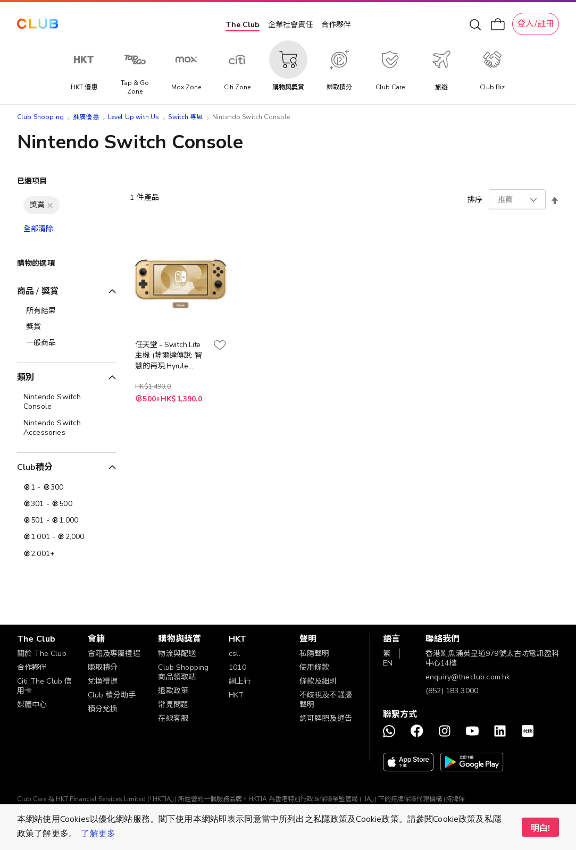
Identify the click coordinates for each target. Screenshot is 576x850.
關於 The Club (41, 654)
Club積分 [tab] (35, 467)
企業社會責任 (290, 25)
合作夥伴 (336, 25)
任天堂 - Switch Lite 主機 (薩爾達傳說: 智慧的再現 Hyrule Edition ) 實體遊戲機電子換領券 (171, 356)
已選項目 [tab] (32, 181)
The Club (243, 25)
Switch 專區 (185, 117)
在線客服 (173, 718)
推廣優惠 (86, 117)
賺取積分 (103, 667)
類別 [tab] (25, 377)
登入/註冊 (535, 24)
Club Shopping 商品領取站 (183, 672)
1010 (237, 667)
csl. (234, 654)
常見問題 (173, 705)
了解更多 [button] (98, 833)
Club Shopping (40, 117)
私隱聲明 (314, 654)
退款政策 (173, 691)
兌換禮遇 (103, 681)
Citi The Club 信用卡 (44, 686)
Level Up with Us (133, 117)
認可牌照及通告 (325, 718)
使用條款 (314, 667)
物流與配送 (177, 654)
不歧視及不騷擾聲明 (325, 700)
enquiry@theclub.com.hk (467, 677)
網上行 (240, 681)
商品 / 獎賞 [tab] (38, 291)
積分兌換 (103, 709)
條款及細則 (318, 681)
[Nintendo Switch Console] (66, 401)
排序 (475, 200)
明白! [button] (540, 828)
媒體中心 (32, 705)
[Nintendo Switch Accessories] (66, 427)
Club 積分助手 (112, 695)
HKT (236, 695)
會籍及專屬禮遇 (114, 654)
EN (388, 663)
